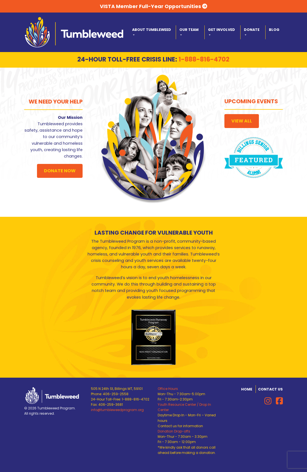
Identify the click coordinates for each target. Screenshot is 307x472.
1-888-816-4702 (204, 59)
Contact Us (270, 389)
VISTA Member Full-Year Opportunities (153, 6)
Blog (274, 29)
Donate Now (60, 171)
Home (246, 389)
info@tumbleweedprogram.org (117, 409)
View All (241, 121)
